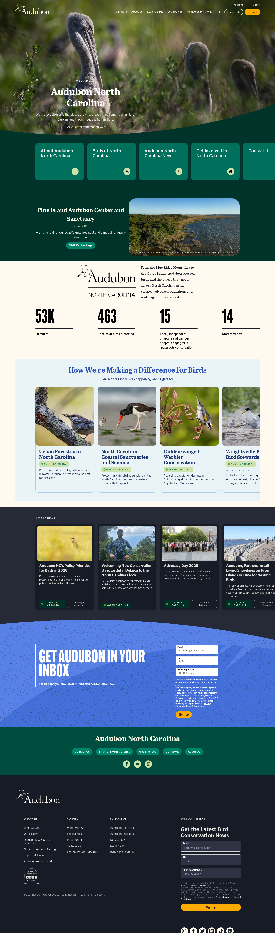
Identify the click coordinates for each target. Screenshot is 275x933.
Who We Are (32, 827)
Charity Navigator (31, 876)
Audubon (32, 9)
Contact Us (82, 751)
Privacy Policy (189, 682)
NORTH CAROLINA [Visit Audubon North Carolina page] (53, 604)
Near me (234, 12)
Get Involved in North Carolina (211, 153)
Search (220, 11)
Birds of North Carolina (107, 153)
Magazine (238, 5)
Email (180, 647)
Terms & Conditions (195, 706)
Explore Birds (155, 11)
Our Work (121, 11)
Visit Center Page (81, 245)
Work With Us (75, 827)
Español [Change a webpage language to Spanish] (256, 5)
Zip (179, 658)
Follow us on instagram (148, 764)
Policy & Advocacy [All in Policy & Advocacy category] (80, 604)
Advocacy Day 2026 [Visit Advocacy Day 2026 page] (189, 567)
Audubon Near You (122, 827)
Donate (252, 12)
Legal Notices (69, 894)
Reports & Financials (37, 855)
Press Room (74, 839)
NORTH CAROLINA (55, 464)
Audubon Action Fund (38, 861)
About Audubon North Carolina (57, 153)
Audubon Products (122, 833)
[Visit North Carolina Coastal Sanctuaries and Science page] (127, 439)
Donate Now (118, 839)
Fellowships (74, 833)
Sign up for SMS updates (82, 851)
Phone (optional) (185, 669)
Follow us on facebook (126, 764)
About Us (136, 11)
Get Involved (175, 11)
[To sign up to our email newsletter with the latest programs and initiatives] (197, 649)
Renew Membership (122, 851)
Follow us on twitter (137, 764)
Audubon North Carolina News (160, 153)
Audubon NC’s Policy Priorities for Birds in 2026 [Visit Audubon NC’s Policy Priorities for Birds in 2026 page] (64, 567)
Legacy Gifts (118, 845)
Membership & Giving (199, 11)
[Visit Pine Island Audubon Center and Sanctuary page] (137, 227)
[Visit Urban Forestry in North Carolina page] (65, 439)
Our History (31, 833)
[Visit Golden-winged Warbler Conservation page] (189, 439)
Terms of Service (208, 682)
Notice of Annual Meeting (40, 849)
